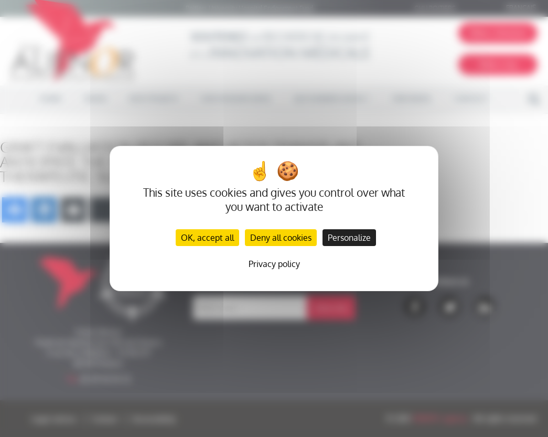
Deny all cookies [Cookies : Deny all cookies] (280, 237)
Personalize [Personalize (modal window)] (349, 237)
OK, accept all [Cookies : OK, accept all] (207, 237)
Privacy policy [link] (274, 264)
